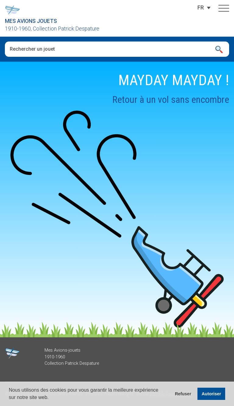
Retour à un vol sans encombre (170, 99)
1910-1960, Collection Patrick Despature (52, 29)
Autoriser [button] (211, 393)
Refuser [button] (183, 393)
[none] (201, 7)
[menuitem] (201, 7)
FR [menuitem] (200, 8)
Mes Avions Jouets (31, 21)
